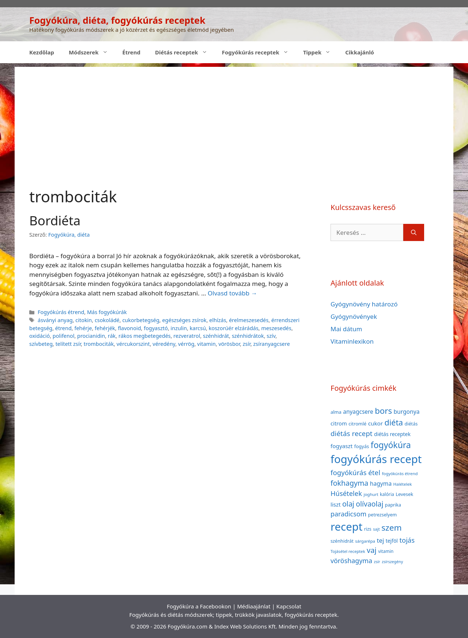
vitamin (206, 343)
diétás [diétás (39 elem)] (411, 424)
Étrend (131, 52)
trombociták (99, 343)
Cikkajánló (359, 52)
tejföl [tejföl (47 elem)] (392, 540)
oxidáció (39, 335)
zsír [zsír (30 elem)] (377, 561)
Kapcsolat (288, 606)
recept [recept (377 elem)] (346, 526)
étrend (63, 328)
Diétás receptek (185, 52)
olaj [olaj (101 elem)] (348, 504)
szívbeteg (41, 343)
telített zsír (68, 343)
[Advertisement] (234, 118)
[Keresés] (413, 232)
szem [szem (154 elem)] (391, 527)
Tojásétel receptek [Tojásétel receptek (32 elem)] (348, 551)
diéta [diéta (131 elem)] (394, 422)
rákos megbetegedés (144, 335)
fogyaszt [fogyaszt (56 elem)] (341, 446)
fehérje (83, 328)
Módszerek (92, 52)
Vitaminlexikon (352, 341)
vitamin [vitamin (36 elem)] (385, 551)
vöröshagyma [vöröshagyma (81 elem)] (351, 560)
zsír (246, 343)
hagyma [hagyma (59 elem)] (381, 484)
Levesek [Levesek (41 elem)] (404, 494)
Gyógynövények (354, 316)
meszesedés (276, 328)
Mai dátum (346, 329)
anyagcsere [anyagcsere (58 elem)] (358, 412)
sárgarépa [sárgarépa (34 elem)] (365, 541)
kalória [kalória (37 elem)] (387, 494)
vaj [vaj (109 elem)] (372, 550)
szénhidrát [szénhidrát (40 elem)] (342, 541)
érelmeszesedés (248, 320)
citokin (83, 320)
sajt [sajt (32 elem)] (376, 529)
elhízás (217, 320)
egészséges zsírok (184, 320)
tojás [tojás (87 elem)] (407, 540)
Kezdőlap (41, 52)
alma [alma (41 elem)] (336, 412)
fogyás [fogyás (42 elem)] (361, 446)
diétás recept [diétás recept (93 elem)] (352, 433)
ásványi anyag (55, 320)
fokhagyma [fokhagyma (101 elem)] (349, 483)
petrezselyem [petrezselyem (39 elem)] (382, 515)
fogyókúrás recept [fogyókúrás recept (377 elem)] (376, 459)
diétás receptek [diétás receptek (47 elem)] (392, 434)
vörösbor (229, 343)
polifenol (64, 335)
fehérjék (105, 328)
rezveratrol (186, 335)
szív (271, 335)
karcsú (198, 328)
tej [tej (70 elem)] (380, 540)
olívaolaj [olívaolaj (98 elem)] (369, 504)
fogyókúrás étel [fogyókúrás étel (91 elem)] (355, 472)
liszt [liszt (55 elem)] (336, 504)
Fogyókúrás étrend (61, 312)
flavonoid (129, 328)
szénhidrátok (248, 335)
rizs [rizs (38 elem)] (367, 529)
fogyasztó (156, 328)
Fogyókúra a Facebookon (199, 606)
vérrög (186, 343)
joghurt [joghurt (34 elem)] (370, 494)
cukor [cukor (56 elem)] (375, 423)
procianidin (91, 335)
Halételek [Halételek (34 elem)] (402, 484)
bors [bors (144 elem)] (383, 410)
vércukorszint (133, 343)
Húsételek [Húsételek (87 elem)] (346, 493)
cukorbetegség (140, 320)
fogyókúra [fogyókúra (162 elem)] (391, 445)
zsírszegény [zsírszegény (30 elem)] (392, 561)
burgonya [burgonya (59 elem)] (406, 412)
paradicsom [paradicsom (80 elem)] (348, 513)
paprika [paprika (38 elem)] (393, 505)
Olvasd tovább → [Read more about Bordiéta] (232, 293)
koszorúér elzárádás (233, 328)
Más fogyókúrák (107, 312)
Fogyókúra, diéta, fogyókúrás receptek (117, 20)
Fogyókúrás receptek (259, 52)
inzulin (179, 328)
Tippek (320, 52)
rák (112, 335)
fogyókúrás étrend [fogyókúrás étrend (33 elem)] (400, 473)
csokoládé (107, 320)
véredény (163, 343)
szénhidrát (216, 335)
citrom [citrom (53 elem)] (339, 423)
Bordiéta (54, 220)
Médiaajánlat (253, 606)
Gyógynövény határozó (364, 304)
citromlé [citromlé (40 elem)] (357, 423)
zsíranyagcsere (271, 343)
